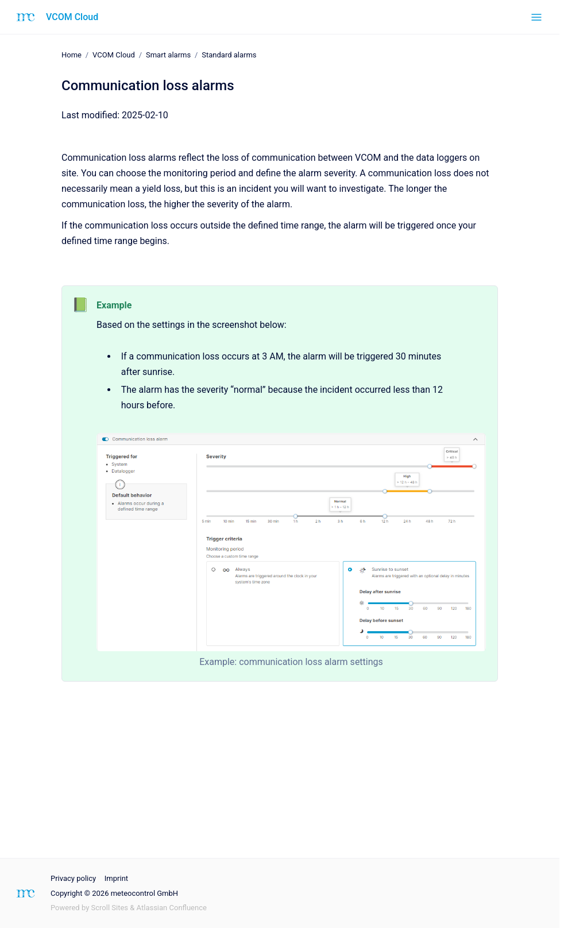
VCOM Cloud (72, 16)
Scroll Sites (110, 907)
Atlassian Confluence (172, 907)
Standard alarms (229, 55)
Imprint (116, 878)
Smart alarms (168, 55)
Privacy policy (73, 878)
